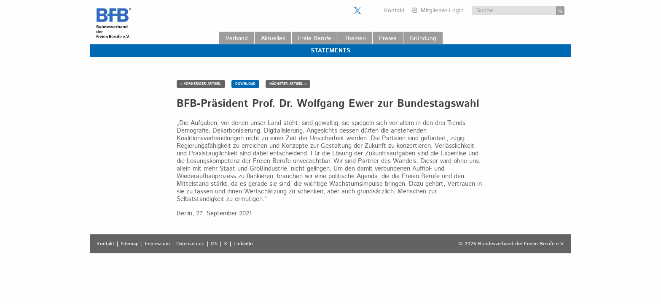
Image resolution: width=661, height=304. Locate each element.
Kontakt (394, 10)
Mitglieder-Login (442, 10)
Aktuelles (273, 38)
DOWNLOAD (245, 83)
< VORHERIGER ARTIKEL (200, 83)
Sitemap (130, 244)
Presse (388, 38)
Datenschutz (190, 244)
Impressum (157, 244)
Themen (355, 38)
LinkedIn (243, 244)
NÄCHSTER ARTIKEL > (287, 83)
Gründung (423, 38)
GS (214, 244)
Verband (237, 38)
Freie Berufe (314, 38)
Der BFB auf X (357, 10)
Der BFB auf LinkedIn (368, 10)
